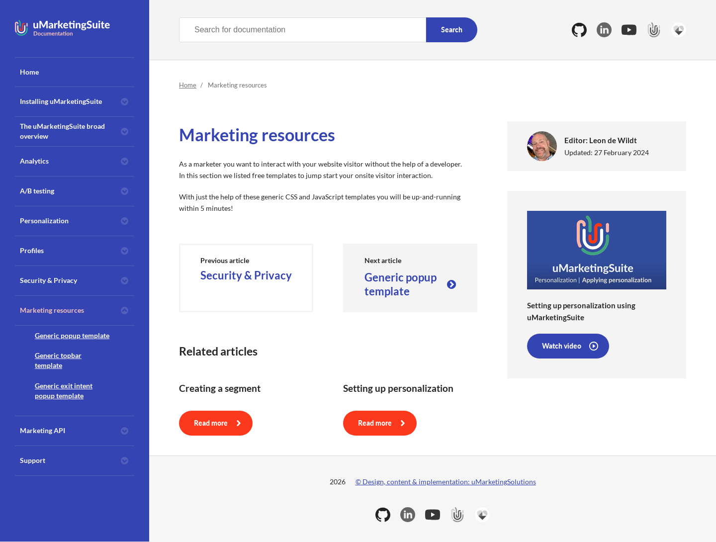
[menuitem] (74, 72)
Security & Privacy (48, 280)
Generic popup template (72, 335)
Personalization (44, 220)
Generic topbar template (58, 360)
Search (451, 29)
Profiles (32, 250)
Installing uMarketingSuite (61, 101)
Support (32, 460)
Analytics (34, 161)
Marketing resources (52, 310)
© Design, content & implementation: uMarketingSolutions (446, 481)
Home (29, 72)
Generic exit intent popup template (63, 390)
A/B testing (37, 190)
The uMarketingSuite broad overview (62, 131)
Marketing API (42, 430)
